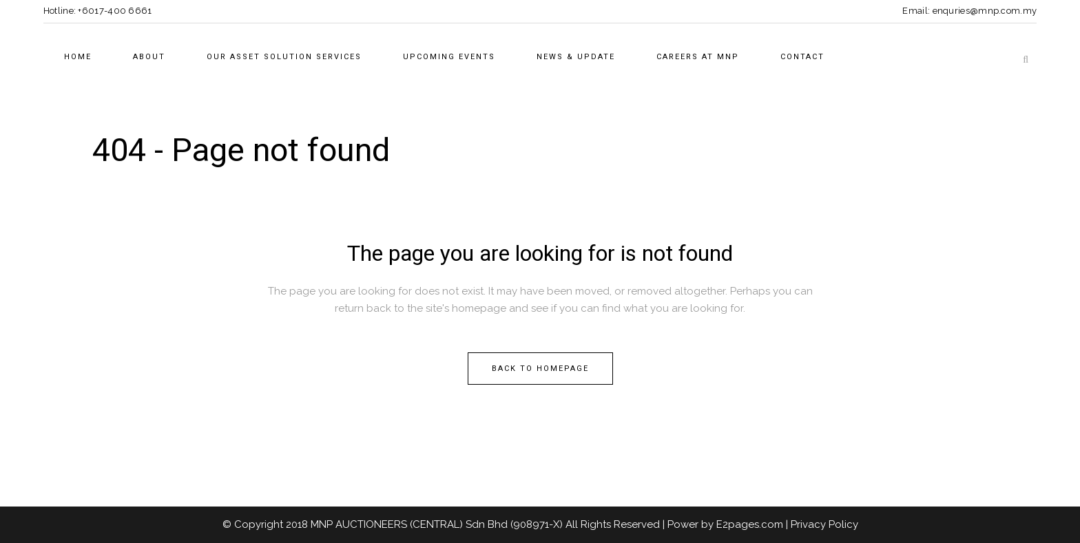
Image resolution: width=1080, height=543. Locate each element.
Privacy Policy (824, 524)
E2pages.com (749, 524)
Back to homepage (540, 368)
